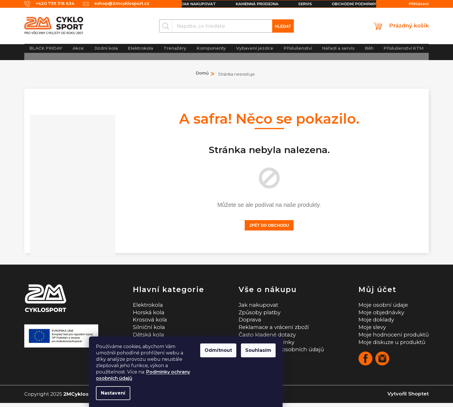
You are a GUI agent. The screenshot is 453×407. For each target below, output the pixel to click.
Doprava (245, 321)
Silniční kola (147, 329)
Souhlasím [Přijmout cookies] (299, 350)
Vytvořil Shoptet (408, 398)
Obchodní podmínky (351, 3)
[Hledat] (226, 26)
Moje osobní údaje (380, 304)
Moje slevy (369, 329)
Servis (301, 3)
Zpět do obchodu (269, 225)
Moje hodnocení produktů (391, 337)
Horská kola (146, 313)
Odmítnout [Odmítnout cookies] (259, 350)
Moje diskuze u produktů (390, 346)
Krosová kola (148, 321)
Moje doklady (373, 321)
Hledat (283, 26)
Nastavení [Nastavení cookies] (154, 393)
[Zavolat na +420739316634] (47, 4)
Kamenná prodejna (252, 3)
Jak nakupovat (193, 3)
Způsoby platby (255, 313)
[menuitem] (46, 52)
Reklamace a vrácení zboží (270, 329)
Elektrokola (146, 304)
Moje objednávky (378, 313)
